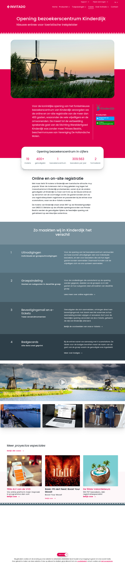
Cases (91, 7)
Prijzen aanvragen (99, 2)
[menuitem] (54, 7)
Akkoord (62, 555)
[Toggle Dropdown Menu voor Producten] (69, 7)
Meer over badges (72, 353)
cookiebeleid (82, 561)
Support (84, 2)
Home (54, 7)
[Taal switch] (116, 2)
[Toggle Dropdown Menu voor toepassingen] (85, 7)
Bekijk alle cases (14, 451)
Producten (63, 7)
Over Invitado (101, 7)
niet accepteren (107, 561)
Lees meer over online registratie (78, 294)
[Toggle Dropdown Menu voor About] (108, 7)
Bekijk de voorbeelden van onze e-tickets (82, 326)
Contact (114, 7)
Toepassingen (78, 7)
